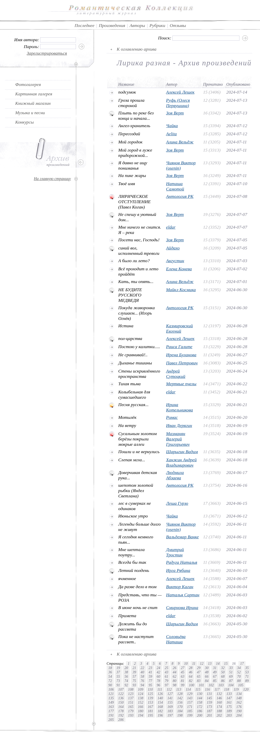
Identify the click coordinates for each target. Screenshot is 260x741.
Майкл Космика (181, 289)
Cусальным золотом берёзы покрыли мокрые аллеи (137, 439)
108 (130, 689)
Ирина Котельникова (179, 407)
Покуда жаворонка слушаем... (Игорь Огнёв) (136, 313)
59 (150, 676)
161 (229, 702)
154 (160, 702)
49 (214, 672)
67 (214, 676)
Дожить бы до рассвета (132, 626)
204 (238, 715)
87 (230, 681)
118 (226, 689)
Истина (126, 325)
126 (160, 694)
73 (118, 681)
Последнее (84, 25)
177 (111, 711)
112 (169, 689)
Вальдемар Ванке (182, 536)
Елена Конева (179, 268)
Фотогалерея (28, 84)
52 (238, 672)
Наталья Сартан (182, 594)
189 (229, 711)
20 (126, 668)
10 (185, 663)
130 (199, 694)
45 (182, 672)
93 (134, 685)
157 (189, 702)
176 (238, 707)
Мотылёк (127, 417)
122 (121, 694)
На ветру (127, 425)
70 (238, 676)
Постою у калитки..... (139, 346)
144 (199, 698)
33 (230, 668)
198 (179, 715)
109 (140, 689)
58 (142, 676)
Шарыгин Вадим (182, 451)
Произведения (112, 25)
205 (111, 720)
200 (199, 715)
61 (166, 676)
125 (150, 694)
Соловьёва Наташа (176, 639)
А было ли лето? (134, 260)
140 (160, 698)
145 (209, 698)
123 (130, 694)
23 (150, 668)
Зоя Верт (175, 112)
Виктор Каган (179, 586)
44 (174, 672)
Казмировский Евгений (179, 328)
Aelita (171, 133)
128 (179, 694)
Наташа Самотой (175, 186)
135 (111, 698)
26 (174, 668)
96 (158, 685)
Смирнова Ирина (182, 607)
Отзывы (178, 25)
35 (247, 668)
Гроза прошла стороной (131, 103)
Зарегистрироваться (47, 53)
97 (166, 685)
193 (130, 715)
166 (140, 707)
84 (206, 681)
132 (219, 694)
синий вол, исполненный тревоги (138, 250)
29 (198, 668)
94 (142, 685)
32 (222, 668)
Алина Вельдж (179, 141)
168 (160, 707)
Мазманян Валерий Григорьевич (177, 439)
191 (111, 715)
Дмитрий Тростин (175, 552)
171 (189, 707)
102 (211, 685)
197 (170, 715)
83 (198, 681)
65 (198, 676)
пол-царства (130, 338)
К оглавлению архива (136, 49)
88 (238, 681)
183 (170, 711)
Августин (175, 260)
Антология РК (179, 196)
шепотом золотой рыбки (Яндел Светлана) (135, 490)
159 (209, 702)
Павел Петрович (182, 362)
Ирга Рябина (178, 570)
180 (140, 711)
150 (121, 702)
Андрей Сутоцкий (175, 373)
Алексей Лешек (180, 92)
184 (179, 711)
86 (222, 681)
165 (130, 707)
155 (170, 702)
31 (214, 668)
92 (126, 685)
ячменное (127, 578)
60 (158, 676)
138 (140, 698)
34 (238, 668)
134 (238, 694)
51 (230, 672)
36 (110, 672)
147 (229, 698)
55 (118, 676)
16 (233, 663)
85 (214, 681)
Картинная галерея (33, 93)
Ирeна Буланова (181, 354)
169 (170, 707)
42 (158, 672)
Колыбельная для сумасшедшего (134, 394)
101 (201, 685)
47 (198, 672)
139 (150, 698)
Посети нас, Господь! (139, 239)
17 (242, 663)
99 (182, 685)
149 (111, 702)
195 (150, 715)
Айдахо (173, 247)
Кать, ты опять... (136, 281)
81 (182, 681)
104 (230, 685)
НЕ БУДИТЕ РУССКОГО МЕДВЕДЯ (130, 295)
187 (209, 711)
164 (121, 707)
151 (130, 702)
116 (207, 689)
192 (121, 715)
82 (190, 681)
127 (170, 694)
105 (240, 685)
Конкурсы (24, 122)
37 (118, 672)
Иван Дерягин (179, 425)
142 (179, 698)
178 (121, 711)
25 (166, 668)
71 (247, 676)
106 (111, 689)
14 (217, 663)
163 (111, 707)
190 (238, 711)
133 (229, 694)
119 (236, 689)
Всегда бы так (132, 562)
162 (238, 702)
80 (174, 681)
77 (150, 681)
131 (209, 694)
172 (199, 707)
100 (191, 685)
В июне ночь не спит (137, 607)
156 (179, 702)
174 (219, 707)
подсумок (127, 92)
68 (222, 676)
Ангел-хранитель (134, 125)
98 (174, 685)
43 (166, 672)
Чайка (172, 125)
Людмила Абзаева (175, 475)
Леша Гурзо (177, 503)
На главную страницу (52, 178)
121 (111, 694)
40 (142, 672)
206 (121, 720)
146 (219, 698)
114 (188, 689)
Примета (127, 615)
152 (140, 702)
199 (189, 715)
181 (150, 711)
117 (217, 689)
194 (140, 715)
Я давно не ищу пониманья (132, 165)
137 (130, 698)
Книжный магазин (33, 103)
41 (150, 672)
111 (159, 689)
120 (245, 689)
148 (238, 698)
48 (206, 672)
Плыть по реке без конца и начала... (136, 115)
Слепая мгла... (131, 459)
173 (209, 707)
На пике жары (132, 175)
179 (130, 711)
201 (209, 715)
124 (140, 694)
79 (166, 681)
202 (219, 715)
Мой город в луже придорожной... (135, 152)
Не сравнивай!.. (133, 354)
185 (189, 711)
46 (190, 672)
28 (190, 668)
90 (110, 685)
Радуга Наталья (181, 562)
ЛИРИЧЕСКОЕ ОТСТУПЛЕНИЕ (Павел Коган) (134, 202)
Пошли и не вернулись (138, 451)
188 (219, 711)
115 (197, 689)
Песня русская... (133, 404)
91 (118, 685)
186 (199, 711)
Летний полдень (133, 570)
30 (206, 668)
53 (247, 672)
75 (134, 681)
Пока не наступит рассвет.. (136, 639)
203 (229, 715)
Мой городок (130, 141)
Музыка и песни (30, 112)
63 (182, 676)
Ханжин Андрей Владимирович (181, 462)
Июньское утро (133, 515)
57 (134, 676)
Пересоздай (129, 133)
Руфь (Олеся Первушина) (178, 103)
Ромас (172, 417)
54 (110, 676)
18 (110, 668)
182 (160, 711)
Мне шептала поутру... (131, 552)
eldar (170, 227)
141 (170, 698)
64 (190, 676)
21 (134, 668)
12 (201, 663)
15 (225, 663)
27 (182, 668)
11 (193, 663)
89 (247, 681)
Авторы (137, 25)
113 (178, 689)
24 (158, 668)
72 (110, 681)
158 (199, 702)
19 (118, 668)
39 (134, 672)
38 (126, 672)
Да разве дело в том (137, 586)
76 (142, 681)
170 (179, 707)
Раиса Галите (179, 346)
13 (209, 663)
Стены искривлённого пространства (139, 373)
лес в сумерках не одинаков (134, 506)
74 (126, 681)
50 (222, 672)
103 (221, 685)
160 (219, 702)
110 (150, 689)
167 (150, 707)
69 (230, 676)
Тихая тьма (129, 383)
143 (189, 698)
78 (158, 681)
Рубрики (157, 25)
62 (174, 676)
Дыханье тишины (135, 362)
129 (189, 694)
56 (126, 676)
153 (150, 702)
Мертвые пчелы (181, 383)
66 (206, 676)
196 (160, 715)
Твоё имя (126, 183)
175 (229, 707)
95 (150, 685)
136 (121, 698)
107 (121, 689)
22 (142, 668)
